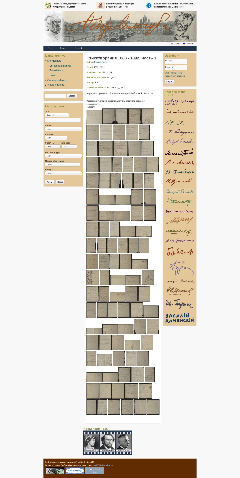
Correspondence (56, 80)
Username (169, 61)
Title (47, 111)
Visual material (55, 84)
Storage (48, 170)
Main (50, 48)
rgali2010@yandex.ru (102, 465)
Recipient (49, 134)
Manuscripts (54, 60)
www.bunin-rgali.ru (123, 450)
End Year (66, 143)
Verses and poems (60, 65)
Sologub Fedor (100, 62)
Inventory (80, 48)
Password (169, 67)
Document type (52, 152)
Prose (53, 75)
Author (48, 125)
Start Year (49, 143)
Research (64, 48)
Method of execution (54, 161)
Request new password (175, 76)
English (176, 44)
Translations (57, 70)
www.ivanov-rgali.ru (108, 450)
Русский (188, 44)
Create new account (173, 73)
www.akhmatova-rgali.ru (91, 450)
